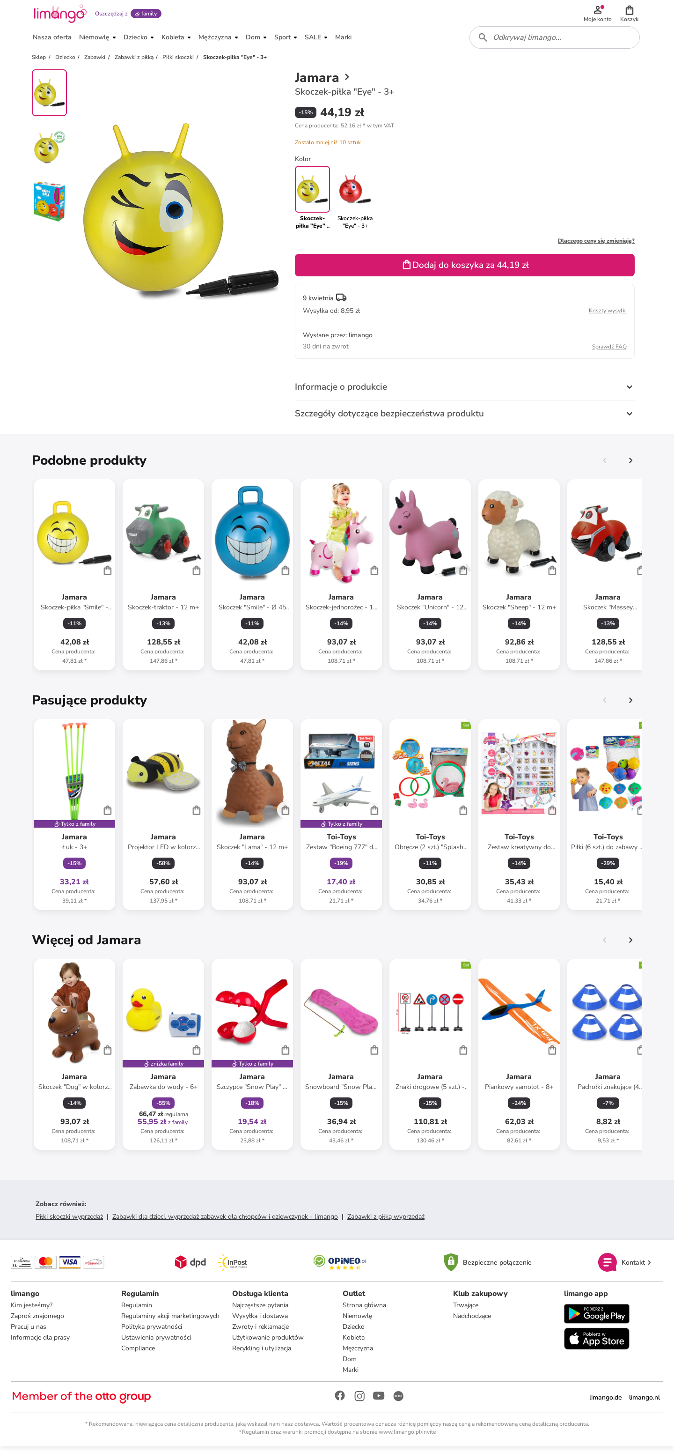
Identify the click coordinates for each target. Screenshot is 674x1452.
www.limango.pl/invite (407, 1437)
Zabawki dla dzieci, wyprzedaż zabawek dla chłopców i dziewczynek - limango (225, 1221)
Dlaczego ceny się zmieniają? (596, 245)
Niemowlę (357, 1321)
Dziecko (354, 1331)
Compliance (138, 1353)
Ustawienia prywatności (156, 1342)
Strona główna (364, 1310)
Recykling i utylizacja (261, 1353)
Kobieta (354, 1342)
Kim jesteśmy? (32, 1310)
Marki (351, 1375)
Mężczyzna (358, 1353)
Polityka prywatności (152, 1331)
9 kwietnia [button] (318, 302)
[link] (355, 202)
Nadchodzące (472, 1321)
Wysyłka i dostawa (260, 1321)
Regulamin (137, 1310)
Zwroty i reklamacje (260, 1331)
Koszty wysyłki (608, 315)
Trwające (465, 1310)
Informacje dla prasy (40, 1342)
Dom (350, 1364)
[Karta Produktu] (74, 579)
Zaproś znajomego (38, 1321)
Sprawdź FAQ (609, 351)
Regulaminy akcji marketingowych (171, 1321)
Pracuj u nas (29, 1331)
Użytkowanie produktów (268, 1342)
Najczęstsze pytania (260, 1310)
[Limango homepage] (59, 15)
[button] (630, 15)
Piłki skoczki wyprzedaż (69, 1221)
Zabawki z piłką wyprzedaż (386, 1221)
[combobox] (555, 41)
